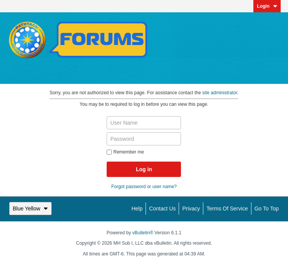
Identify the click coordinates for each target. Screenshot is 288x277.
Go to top (267, 208)
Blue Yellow (30, 208)
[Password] (144, 138)
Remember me (125, 152)
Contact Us (162, 208)
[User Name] (144, 122)
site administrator (219, 92)
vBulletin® (142, 232)
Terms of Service (227, 208)
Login (267, 6)
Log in (144, 169)
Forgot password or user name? (144, 186)
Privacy (191, 208)
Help (136, 208)
